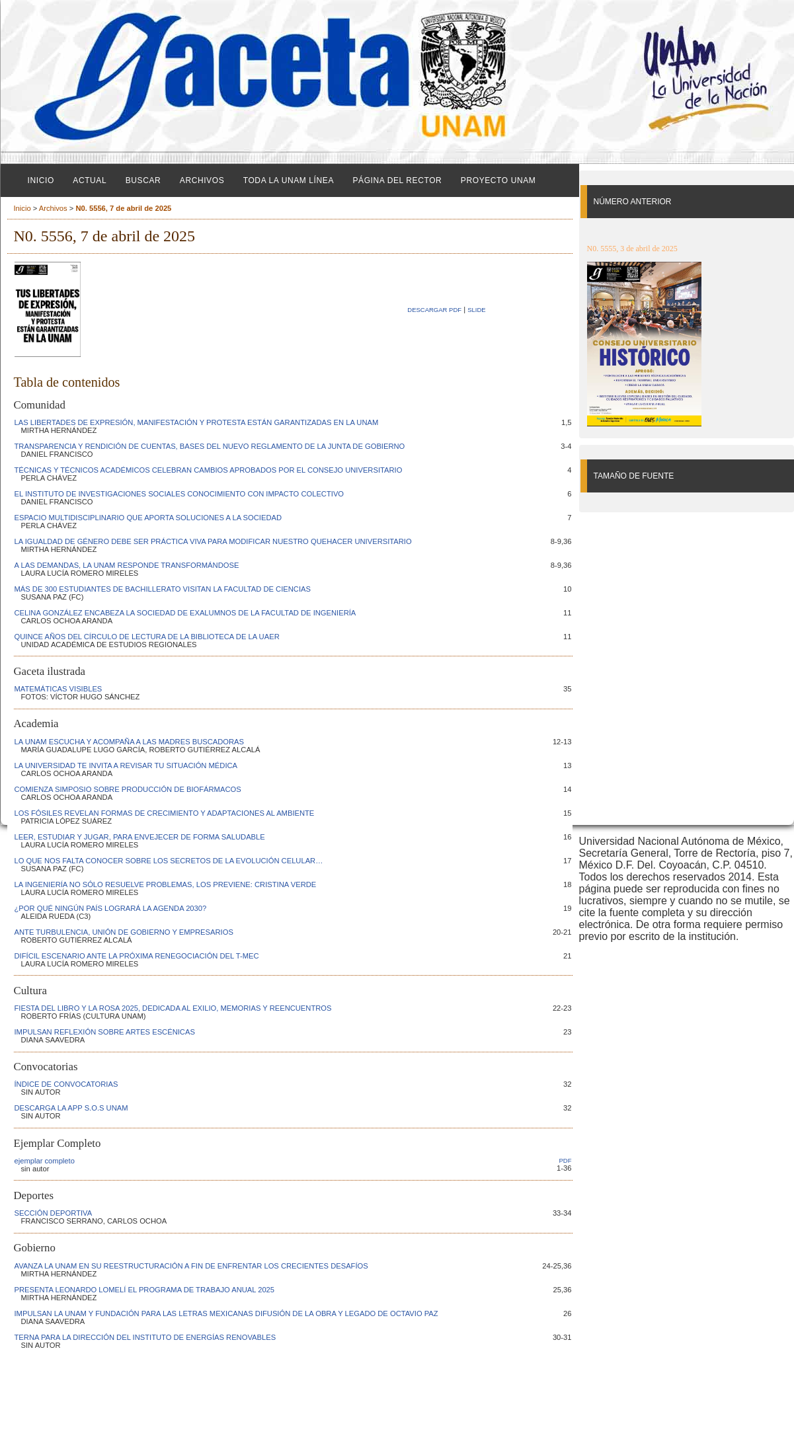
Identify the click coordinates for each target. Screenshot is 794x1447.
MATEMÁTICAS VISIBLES (58, 689)
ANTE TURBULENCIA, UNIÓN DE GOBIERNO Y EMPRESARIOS (124, 932)
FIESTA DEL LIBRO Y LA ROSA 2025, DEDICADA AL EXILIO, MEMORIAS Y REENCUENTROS (173, 1008)
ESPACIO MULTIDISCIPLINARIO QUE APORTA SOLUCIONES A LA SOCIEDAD (148, 518)
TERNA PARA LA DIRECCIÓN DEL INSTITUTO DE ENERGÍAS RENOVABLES (145, 1337)
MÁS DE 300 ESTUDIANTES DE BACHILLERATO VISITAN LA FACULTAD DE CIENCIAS (163, 589)
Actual (89, 180)
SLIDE (476, 309)
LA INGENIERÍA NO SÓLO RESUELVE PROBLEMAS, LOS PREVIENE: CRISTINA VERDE (166, 884)
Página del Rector (397, 180)
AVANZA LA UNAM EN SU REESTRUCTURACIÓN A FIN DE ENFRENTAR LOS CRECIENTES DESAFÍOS (191, 1266)
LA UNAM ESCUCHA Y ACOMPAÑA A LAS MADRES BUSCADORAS (130, 742)
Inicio (41, 180)
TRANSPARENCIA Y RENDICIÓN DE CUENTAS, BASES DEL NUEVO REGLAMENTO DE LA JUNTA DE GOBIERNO (210, 446)
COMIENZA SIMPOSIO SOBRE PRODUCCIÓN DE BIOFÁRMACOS (128, 789)
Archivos (202, 180)
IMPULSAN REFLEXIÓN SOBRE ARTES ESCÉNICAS (105, 1032)
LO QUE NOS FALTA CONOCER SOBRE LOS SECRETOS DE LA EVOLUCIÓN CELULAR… (169, 861)
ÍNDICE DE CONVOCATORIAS (66, 1084)
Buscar (143, 180)
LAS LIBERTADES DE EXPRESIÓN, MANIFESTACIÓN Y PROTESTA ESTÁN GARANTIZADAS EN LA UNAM (197, 422)
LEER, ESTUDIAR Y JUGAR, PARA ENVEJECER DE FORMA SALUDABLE (140, 837)
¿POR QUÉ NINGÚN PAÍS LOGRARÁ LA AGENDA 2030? (111, 908)
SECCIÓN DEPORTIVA (54, 1213)
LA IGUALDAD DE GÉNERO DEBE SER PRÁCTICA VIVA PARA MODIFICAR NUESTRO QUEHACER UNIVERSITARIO (213, 541)
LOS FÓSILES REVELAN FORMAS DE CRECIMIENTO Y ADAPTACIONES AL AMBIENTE (165, 813)
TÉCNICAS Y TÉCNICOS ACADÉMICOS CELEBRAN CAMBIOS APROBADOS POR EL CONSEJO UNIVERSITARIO (209, 470)
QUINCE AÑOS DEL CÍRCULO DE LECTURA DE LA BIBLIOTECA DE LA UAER (147, 637)
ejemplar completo (45, 1161)
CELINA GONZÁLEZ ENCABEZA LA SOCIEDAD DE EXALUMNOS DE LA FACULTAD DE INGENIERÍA (185, 613)
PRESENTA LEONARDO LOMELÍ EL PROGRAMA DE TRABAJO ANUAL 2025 (145, 1290)
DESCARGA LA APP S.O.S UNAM (71, 1108)
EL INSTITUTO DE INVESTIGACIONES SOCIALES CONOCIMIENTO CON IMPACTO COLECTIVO (179, 494)
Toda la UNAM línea (288, 180)
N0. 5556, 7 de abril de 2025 (123, 208)
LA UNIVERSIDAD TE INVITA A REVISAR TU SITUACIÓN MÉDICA (126, 765)
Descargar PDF (434, 309)
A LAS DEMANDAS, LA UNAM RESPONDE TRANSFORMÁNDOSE (127, 565)
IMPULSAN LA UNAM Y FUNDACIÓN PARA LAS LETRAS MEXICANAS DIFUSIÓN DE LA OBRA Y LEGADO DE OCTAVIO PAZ (226, 1313)
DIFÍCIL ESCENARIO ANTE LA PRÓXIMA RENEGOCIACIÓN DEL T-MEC (137, 956)
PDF (565, 1160)
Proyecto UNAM (498, 180)
